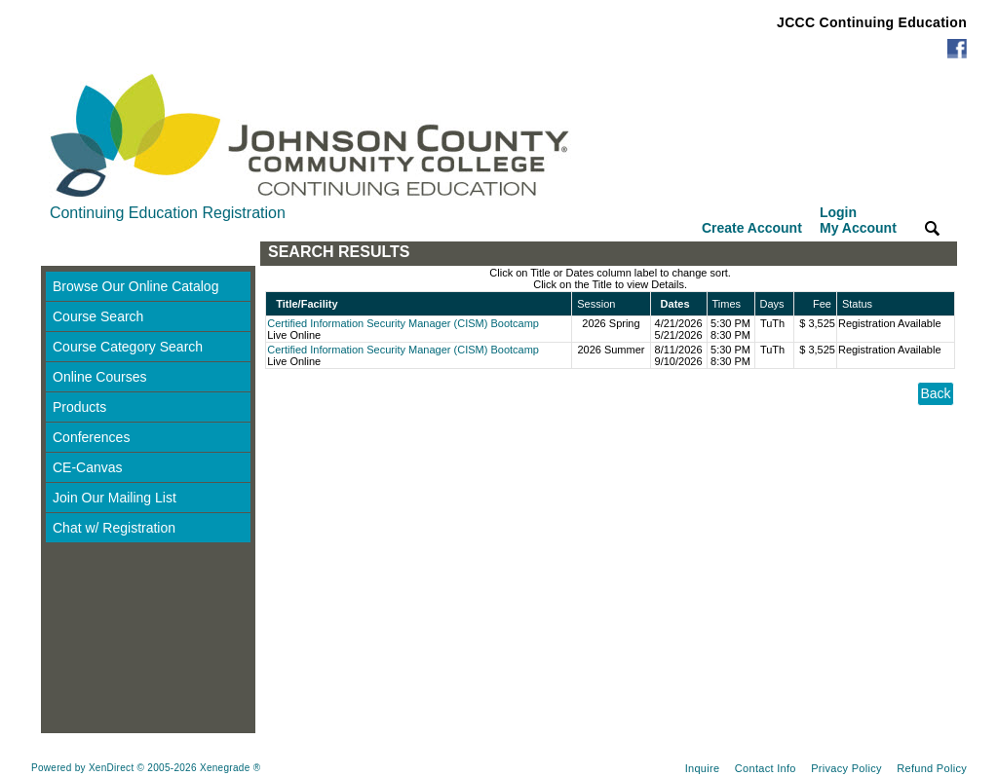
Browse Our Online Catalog (135, 286)
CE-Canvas (88, 467)
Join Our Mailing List (114, 497)
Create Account (752, 228)
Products (79, 407)
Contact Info (765, 768)
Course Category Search (128, 346)
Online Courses (100, 377)
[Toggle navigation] (59, 253)
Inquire (702, 768)
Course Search (98, 316)
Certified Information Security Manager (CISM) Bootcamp (403, 323)
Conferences (91, 437)
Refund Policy (932, 768)
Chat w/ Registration (114, 528)
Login (858, 220)
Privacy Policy (846, 768)
